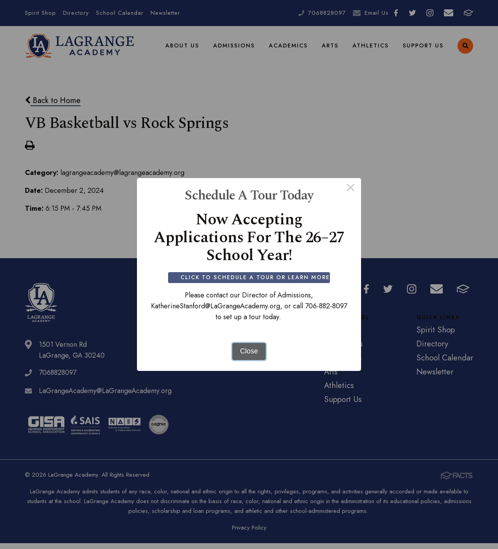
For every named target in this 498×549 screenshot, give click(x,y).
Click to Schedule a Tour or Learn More (256, 277)
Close (249, 351)
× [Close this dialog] (350, 188)
